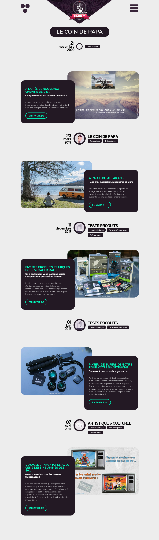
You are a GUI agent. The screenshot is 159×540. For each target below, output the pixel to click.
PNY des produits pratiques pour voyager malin (47, 268)
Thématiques (92, 46)
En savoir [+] (36, 115)
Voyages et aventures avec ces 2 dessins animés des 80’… (47, 467)
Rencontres (95, 141)
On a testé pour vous (118, 230)
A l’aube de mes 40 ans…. (107, 178)
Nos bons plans (115, 427)
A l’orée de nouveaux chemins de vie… (42, 90)
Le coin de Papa (97, 230)
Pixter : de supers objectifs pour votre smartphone (110, 366)
